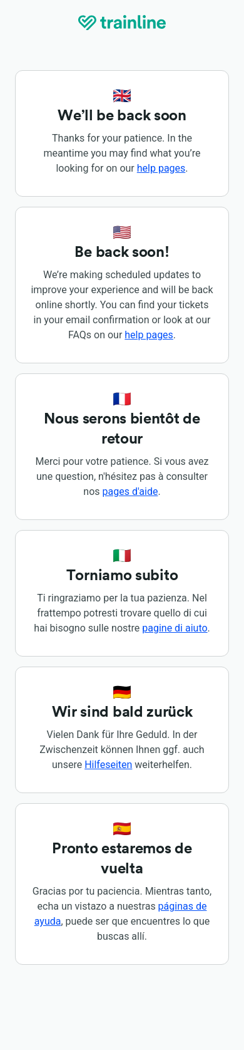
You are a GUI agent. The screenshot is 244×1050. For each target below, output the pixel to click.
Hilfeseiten (108, 765)
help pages (161, 168)
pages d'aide (130, 491)
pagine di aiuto (174, 628)
